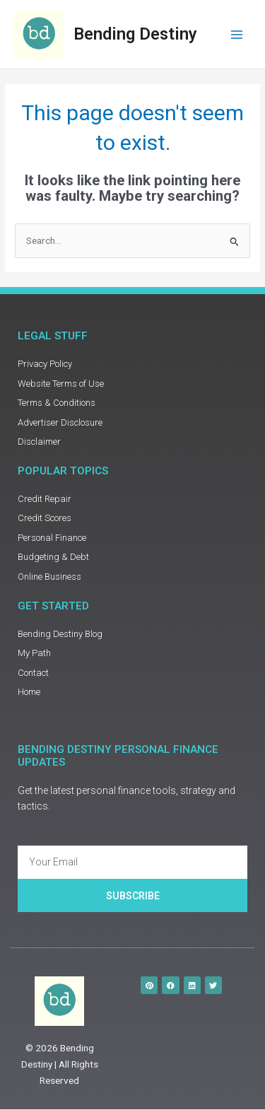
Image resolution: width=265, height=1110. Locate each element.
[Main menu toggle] (237, 34)
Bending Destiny (135, 34)
